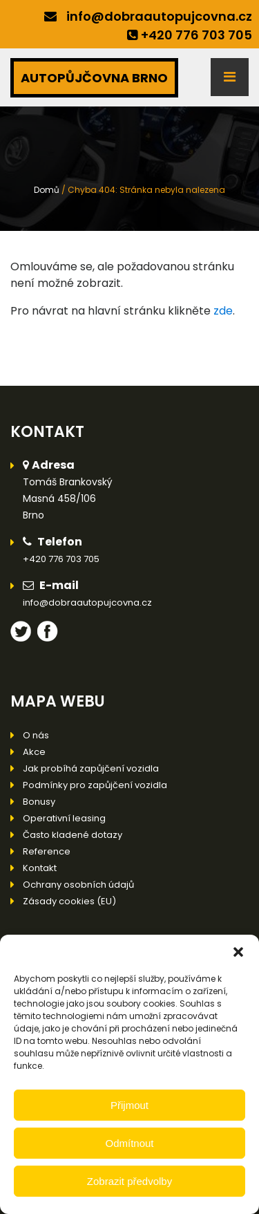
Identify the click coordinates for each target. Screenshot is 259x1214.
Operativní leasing (64, 818)
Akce (34, 751)
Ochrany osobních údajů (78, 884)
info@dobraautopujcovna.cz (159, 16)
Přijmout (129, 1105)
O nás (36, 735)
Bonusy (39, 801)
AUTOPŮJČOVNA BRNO (94, 77)
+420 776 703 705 (196, 35)
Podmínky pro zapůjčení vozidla (95, 785)
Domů (46, 190)
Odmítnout (129, 1143)
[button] (238, 952)
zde (223, 311)
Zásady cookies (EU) (69, 901)
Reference (46, 851)
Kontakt (40, 868)
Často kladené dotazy (72, 834)
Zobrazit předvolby (129, 1181)
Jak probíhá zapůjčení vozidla (91, 768)
